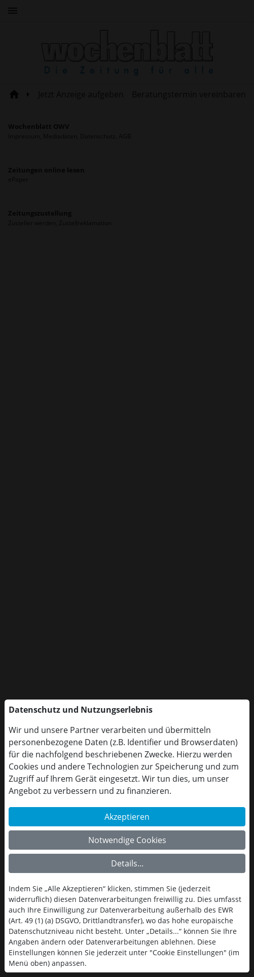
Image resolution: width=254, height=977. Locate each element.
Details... (127, 863)
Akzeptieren (127, 816)
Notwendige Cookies (127, 840)
